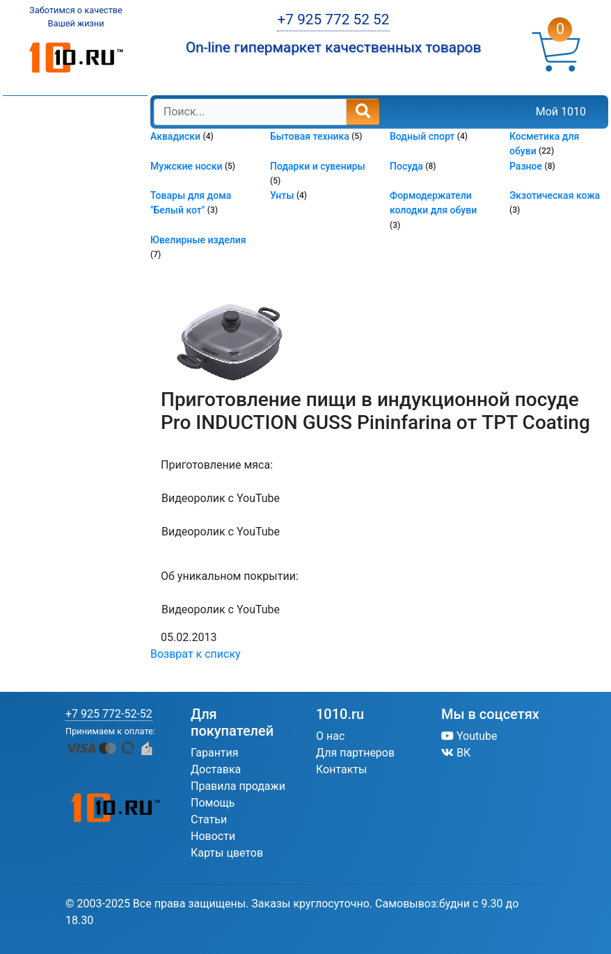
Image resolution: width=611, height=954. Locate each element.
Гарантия (215, 752)
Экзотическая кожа (554, 195)
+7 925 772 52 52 (333, 19)
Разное (526, 166)
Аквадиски (176, 136)
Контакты (341, 769)
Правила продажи (238, 786)
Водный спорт (423, 136)
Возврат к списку (195, 654)
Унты (283, 195)
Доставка (216, 769)
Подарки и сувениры (317, 166)
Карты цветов (227, 852)
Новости (213, 836)
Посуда (407, 166)
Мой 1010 (561, 111)
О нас (330, 736)
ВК (455, 752)
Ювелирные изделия (198, 239)
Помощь (213, 802)
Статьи (209, 819)
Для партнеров (355, 752)
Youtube (469, 736)
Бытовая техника (310, 136)
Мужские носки (187, 166)
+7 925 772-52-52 (108, 713)
